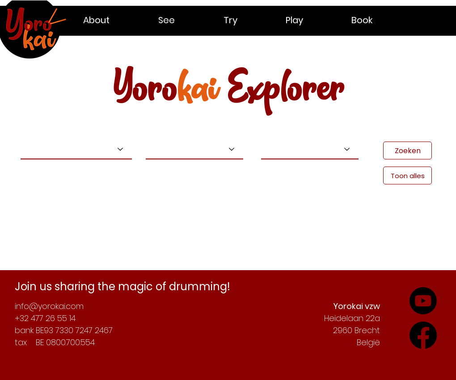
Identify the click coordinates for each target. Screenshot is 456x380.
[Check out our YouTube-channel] (423, 300)
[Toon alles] (407, 175)
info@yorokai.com (49, 306)
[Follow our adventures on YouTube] (423, 335)
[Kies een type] (76, 149)
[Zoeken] (407, 150)
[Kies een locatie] (310, 149)
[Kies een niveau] (194, 149)
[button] (114, 20)
